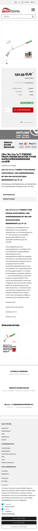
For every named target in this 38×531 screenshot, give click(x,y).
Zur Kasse (4, 481)
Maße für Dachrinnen (8, 462)
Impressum (5, 428)
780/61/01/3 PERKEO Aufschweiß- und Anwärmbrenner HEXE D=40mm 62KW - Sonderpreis (9, 347)
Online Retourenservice (9, 454)
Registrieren (5, 474)
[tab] (19, 195)
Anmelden (5, 471)
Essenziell (8, 504)
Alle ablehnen (18, 522)
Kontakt (4, 439)
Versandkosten (29, 82)
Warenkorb (5, 478)
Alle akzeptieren (19, 518)
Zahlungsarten (6, 451)
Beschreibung (9, 194)
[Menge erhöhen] (10, 109)
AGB (3, 434)
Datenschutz (5, 437)
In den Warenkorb (22, 110)
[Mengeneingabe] (7, 109)
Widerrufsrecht (6, 431)
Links (3, 459)
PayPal (7, 509)
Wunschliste (26, 122)
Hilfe (3, 457)
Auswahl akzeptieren (19, 527)
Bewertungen (9, 199)
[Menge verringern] (10, 111)
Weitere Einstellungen (8, 514)
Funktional (8, 511)
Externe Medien (10, 506)
